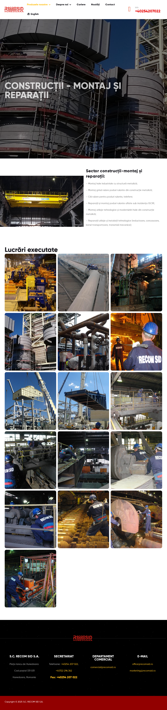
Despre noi (62, 4)
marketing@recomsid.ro (143, 671)
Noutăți (95, 4)
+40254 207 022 (69, 664)
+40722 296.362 (64, 671)
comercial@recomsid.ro (103, 667)
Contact (110, 4)
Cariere (81, 4)
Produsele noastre (37, 4)
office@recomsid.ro (142, 664)
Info (137, 8)
